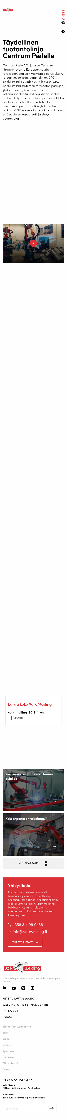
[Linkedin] (4, 988)
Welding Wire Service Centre (26, 1004)
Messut (7, 1069)
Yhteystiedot (23, 942)
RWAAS (8, 1017)
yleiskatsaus (29, 863)
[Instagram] (32, 988)
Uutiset (7, 1045)
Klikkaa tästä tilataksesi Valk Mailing (21, 1087)
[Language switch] (63, 24)
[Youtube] (14, 988)
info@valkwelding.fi (30, 931)
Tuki (5, 1032)
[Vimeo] (23, 988)
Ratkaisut (10, 1010)
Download (18, 717)
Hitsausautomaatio (19, 998)
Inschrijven (51, 1108)
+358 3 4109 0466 (28, 924)
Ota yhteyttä (10, 1063)
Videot (7, 1038)
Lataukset (9, 1057)
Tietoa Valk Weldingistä (17, 1026)
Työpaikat (9, 1051)
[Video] (62, 32)
